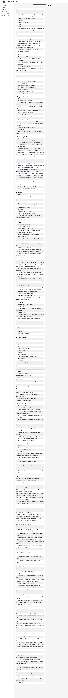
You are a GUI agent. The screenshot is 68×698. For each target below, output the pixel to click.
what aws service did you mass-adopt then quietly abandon (31, 589)
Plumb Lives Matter (22, 219)
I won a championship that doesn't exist (26, 74)
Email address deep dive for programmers (27, 119)
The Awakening (21, 350)
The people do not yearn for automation (24, 384)
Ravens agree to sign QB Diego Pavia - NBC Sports (27, 516)
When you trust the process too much (26, 653)
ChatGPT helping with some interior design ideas (28, 234)
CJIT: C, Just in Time (22, 83)
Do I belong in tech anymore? (22, 373)
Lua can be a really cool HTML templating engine (26, 381)
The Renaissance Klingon (23, 325)
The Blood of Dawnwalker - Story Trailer (26, 295)
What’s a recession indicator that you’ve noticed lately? (30, 409)
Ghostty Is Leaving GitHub (24, 98)
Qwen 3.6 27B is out (22, 451)
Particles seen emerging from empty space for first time (28, 623)
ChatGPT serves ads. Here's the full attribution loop (29, 58)
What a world (21, 37)
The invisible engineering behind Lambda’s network (29, 585)
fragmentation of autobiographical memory (27, 356)
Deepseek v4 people (22, 447)
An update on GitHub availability (25, 100)
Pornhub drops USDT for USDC (25, 549)
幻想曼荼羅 (20, 331)
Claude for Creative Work (23, 72)
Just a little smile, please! (23, 201)
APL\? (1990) (21, 93)
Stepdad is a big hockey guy (24, 207)
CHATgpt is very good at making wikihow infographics (29, 247)
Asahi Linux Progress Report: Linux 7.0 (24, 392)
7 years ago (20, 682)
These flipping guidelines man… (25, 224)
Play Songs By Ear (4, 11)
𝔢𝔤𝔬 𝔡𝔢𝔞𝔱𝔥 (20, 352)
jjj (16, 390)
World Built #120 (21, 358)
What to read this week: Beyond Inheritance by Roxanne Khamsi (30, 644)
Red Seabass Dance (22, 354)
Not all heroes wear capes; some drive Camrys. (28, 49)
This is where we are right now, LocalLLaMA (27, 445)
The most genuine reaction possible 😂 (26, 200)
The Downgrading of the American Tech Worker (28, 186)
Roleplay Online (4, 19)
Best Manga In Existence (23, 333)
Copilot (19, 327)
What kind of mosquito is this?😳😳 (26, 34)
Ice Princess (21, 360)
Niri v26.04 (18, 377)
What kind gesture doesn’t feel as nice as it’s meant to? (30, 423)
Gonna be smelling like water (24, 211)
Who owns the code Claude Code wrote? (27, 87)
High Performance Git (23, 117)
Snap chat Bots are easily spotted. (25, 676)
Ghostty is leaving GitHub (23, 56)
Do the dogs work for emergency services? (27, 203)
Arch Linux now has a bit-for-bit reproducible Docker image (28, 394)
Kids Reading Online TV (6, 15)
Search (49, 5)
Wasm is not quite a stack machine (25, 112)
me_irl (19, 24)
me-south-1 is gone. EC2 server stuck (26, 583)
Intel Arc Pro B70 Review (23, 76)
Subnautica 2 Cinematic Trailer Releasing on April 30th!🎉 (30, 282)
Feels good (20, 20)
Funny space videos (22, 329)
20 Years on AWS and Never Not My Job (27, 587)
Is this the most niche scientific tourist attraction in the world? (29, 642)
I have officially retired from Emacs (25, 91)
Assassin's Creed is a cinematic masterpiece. (28, 291)
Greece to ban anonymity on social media (27, 188)
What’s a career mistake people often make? (27, 438)
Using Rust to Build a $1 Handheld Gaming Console (29, 110)
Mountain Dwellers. (22, 366)
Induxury (20, 342)
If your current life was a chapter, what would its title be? (30, 436)
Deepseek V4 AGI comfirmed (24, 449)
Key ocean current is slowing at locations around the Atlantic (29, 636)
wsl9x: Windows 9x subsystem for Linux (24, 375)
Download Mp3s (4, 7)
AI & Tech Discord (4, 9)
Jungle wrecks (21, 306)
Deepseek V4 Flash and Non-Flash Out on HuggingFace (30, 463)
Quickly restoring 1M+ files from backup (26, 127)
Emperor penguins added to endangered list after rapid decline (29, 646)
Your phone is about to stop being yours (26, 85)
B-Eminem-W (21, 32)
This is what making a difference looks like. (27, 18)
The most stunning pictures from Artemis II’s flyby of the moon (29, 613)
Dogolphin (20, 344)
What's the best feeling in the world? (26, 440)
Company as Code (22, 129)
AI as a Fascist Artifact (21, 396)
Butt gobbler (21, 209)
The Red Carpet (21, 312)
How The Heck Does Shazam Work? (24, 383)
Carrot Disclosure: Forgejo (24, 66)
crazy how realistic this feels (24, 236)
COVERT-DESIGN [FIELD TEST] (25, 304)
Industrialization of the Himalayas (25, 348)
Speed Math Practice (5, 13)
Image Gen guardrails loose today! (25, 242)
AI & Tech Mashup (4, 5)
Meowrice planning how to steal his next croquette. (29, 367)
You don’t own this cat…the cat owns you (27, 213)
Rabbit (19, 346)
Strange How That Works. (23, 51)
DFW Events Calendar (5, 17)
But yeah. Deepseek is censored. (25, 651)
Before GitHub (21, 60)
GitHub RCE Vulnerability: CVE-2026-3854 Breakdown (30, 81)
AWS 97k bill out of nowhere (24, 604)
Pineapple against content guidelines (26, 228)
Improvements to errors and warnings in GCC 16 (28, 121)
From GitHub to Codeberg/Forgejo (25, 116)
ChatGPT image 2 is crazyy (24, 226)
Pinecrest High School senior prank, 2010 (27, 205)
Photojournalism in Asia (23, 341)
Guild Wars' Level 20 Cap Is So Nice (26, 293)
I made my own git (22, 114)
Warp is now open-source (23, 89)
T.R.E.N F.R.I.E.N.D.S (23, 671)
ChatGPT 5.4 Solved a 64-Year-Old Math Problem (29, 659)
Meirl (19, 35)
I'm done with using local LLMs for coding (27, 461)
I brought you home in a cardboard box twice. (28, 39)
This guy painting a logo (23, 22)
